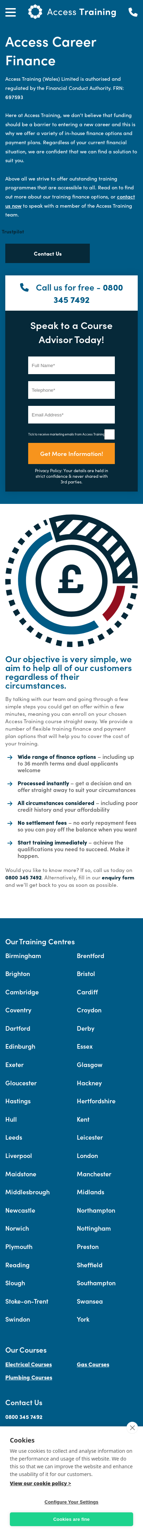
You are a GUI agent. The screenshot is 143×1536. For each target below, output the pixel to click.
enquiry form (118, 877)
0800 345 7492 (88, 293)
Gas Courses (93, 1364)
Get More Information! (71, 453)
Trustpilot (13, 231)
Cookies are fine (71, 1519)
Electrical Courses (28, 1364)
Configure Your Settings (72, 1502)
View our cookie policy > (40, 1483)
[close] (132, 1428)
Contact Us (48, 253)
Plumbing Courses (28, 1377)
